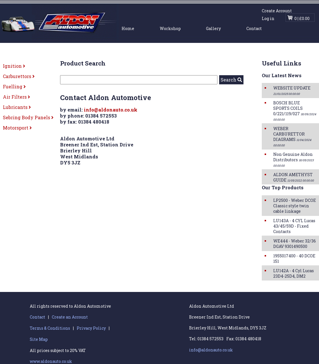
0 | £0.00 (302, 18)
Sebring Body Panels (28, 117)
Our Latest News (282, 75)
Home (128, 28)
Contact (254, 28)
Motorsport (17, 128)
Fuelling (14, 86)
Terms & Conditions (50, 328)
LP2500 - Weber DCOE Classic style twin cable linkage (294, 206)
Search (231, 80)
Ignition (14, 66)
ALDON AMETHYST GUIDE (293, 177)
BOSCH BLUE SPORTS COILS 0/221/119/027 (294, 111)
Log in (268, 18)
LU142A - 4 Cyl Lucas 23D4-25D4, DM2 (293, 273)
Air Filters (16, 97)
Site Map (39, 339)
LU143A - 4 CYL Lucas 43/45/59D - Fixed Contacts (294, 226)
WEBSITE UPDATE (291, 90)
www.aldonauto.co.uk (51, 361)
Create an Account (70, 317)
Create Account (277, 10)
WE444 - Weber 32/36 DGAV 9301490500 (294, 243)
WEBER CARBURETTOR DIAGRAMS (292, 136)
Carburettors (19, 76)
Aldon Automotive (59, 22)
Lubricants (17, 107)
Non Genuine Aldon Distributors (293, 160)
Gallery (213, 28)
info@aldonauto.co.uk (110, 110)
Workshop (170, 28)
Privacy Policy (91, 328)
